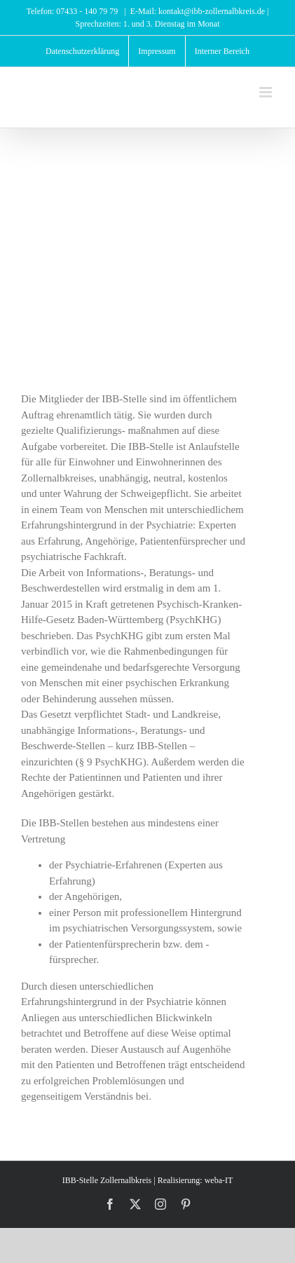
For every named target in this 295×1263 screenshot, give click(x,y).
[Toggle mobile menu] (266, 92)
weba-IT (219, 1180)
